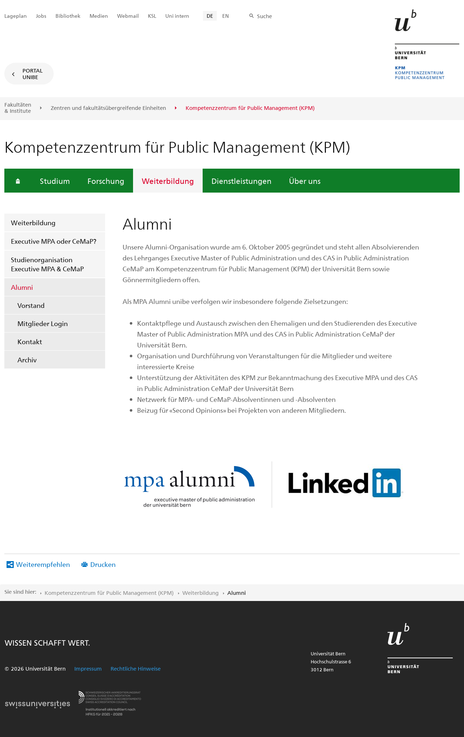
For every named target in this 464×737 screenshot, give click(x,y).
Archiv (27, 359)
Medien (99, 15)
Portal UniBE (32, 74)
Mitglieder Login (42, 323)
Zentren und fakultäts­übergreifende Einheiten (108, 108)
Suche (264, 16)
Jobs (41, 15)
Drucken (103, 564)
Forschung (105, 181)
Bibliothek (67, 15)
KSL (152, 15)
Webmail (128, 15)
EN (225, 15)
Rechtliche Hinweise (136, 668)
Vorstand (31, 305)
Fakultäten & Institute (17, 108)
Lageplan (15, 15)
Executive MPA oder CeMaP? (53, 241)
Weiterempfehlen (43, 564)
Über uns (304, 181)
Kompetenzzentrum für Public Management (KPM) (109, 592)
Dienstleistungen (241, 181)
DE (210, 15)
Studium (55, 181)
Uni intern (177, 15)
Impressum (88, 668)
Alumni (22, 287)
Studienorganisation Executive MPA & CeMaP (47, 264)
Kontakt (29, 341)
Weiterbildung (168, 181)
